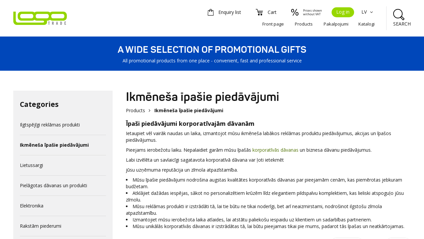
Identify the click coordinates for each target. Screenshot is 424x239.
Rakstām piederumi (40, 226)
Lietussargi (31, 165)
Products (304, 24)
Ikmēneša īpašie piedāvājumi (54, 145)
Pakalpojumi (336, 24)
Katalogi (366, 24)
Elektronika (31, 205)
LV (368, 12)
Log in (342, 12)
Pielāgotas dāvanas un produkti (53, 185)
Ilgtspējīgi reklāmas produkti (50, 124)
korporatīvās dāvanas (275, 150)
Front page (273, 24)
